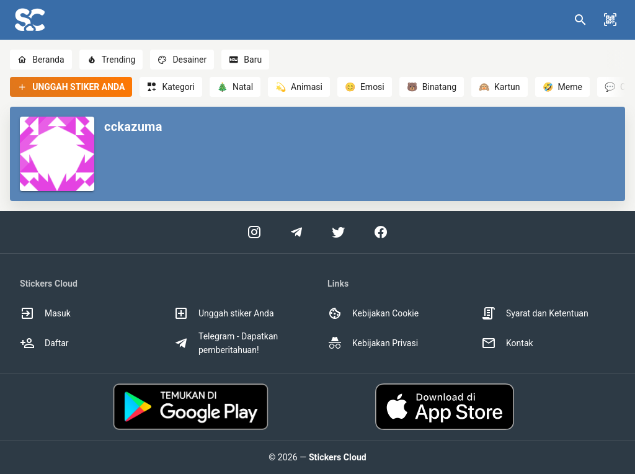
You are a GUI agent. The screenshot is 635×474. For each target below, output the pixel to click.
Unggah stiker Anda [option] (224, 313)
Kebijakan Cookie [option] (373, 313)
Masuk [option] (45, 313)
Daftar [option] (44, 343)
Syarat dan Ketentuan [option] (534, 313)
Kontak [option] (507, 343)
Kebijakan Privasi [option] (372, 343)
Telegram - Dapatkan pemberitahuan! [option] (226, 343)
